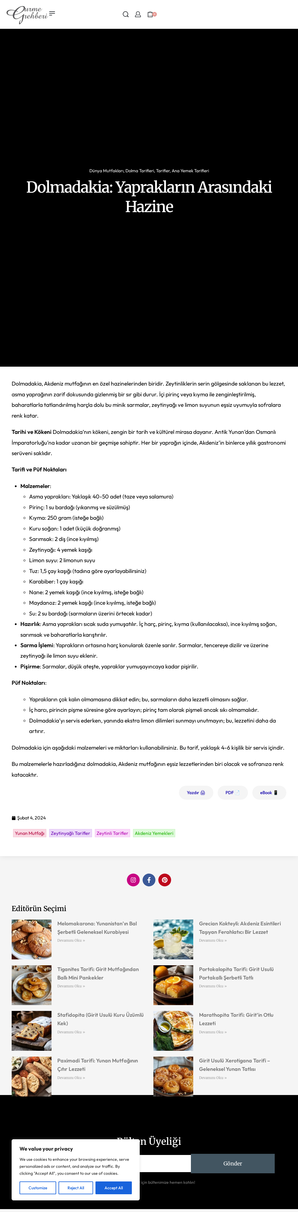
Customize (38, 1187)
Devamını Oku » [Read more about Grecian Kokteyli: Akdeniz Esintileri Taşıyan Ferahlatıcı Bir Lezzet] (213, 940)
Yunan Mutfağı (30, 833)
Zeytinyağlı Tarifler (70, 833)
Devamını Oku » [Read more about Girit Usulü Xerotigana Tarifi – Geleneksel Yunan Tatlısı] (213, 1078)
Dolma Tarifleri (139, 170)
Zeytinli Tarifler (112, 833)
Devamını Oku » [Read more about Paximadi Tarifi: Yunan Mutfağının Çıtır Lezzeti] (71, 1078)
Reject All (76, 1187)
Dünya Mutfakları (106, 170)
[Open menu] (52, 13)
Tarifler (163, 170)
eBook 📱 (269, 792)
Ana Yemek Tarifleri (190, 170)
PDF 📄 (233, 792)
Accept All (113, 1187)
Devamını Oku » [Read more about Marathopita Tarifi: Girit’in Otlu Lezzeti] (213, 1032)
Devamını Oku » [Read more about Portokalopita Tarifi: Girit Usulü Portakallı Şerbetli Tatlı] (213, 986)
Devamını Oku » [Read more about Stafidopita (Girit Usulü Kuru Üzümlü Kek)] (71, 1032)
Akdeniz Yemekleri (154, 833)
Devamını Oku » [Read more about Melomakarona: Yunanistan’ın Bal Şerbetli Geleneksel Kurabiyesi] (71, 940)
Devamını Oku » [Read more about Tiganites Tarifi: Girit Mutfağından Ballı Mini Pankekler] (71, 986)
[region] (76, 1169)
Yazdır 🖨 (196, 792)
